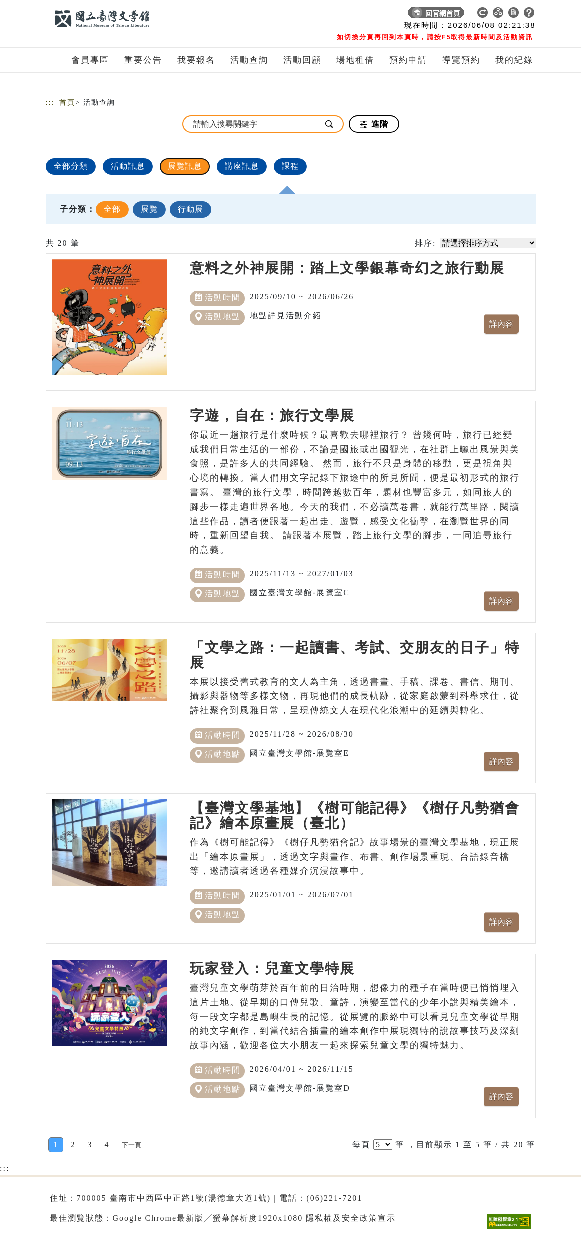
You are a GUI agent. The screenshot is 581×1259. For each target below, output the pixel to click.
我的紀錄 (514, 60)
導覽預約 (461, 60)
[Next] (131, 1144)
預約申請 (408, 60)
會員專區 (90, 60)
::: (50, 102)
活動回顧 (302, 60)
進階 (374, 124)
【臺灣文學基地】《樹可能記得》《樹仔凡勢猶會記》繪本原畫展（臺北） (355, 815)
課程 (290, 166)
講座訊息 (242, 166)
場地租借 (355, 60)
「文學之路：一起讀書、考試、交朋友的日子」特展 (355, 655)
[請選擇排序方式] (488, 243)
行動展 (190, 209)
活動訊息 (128, 166)
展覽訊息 (185, 166)
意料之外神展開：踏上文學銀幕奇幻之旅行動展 (347, 268)
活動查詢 (249, 60)
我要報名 (196, 60)
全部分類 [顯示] (71, 166)
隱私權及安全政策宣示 (351, 1218)
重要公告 (143, 60)
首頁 (67, 102)
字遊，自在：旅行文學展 (272, 415)
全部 (112, 209)
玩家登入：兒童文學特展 (272, 968)
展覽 (149, 209)
